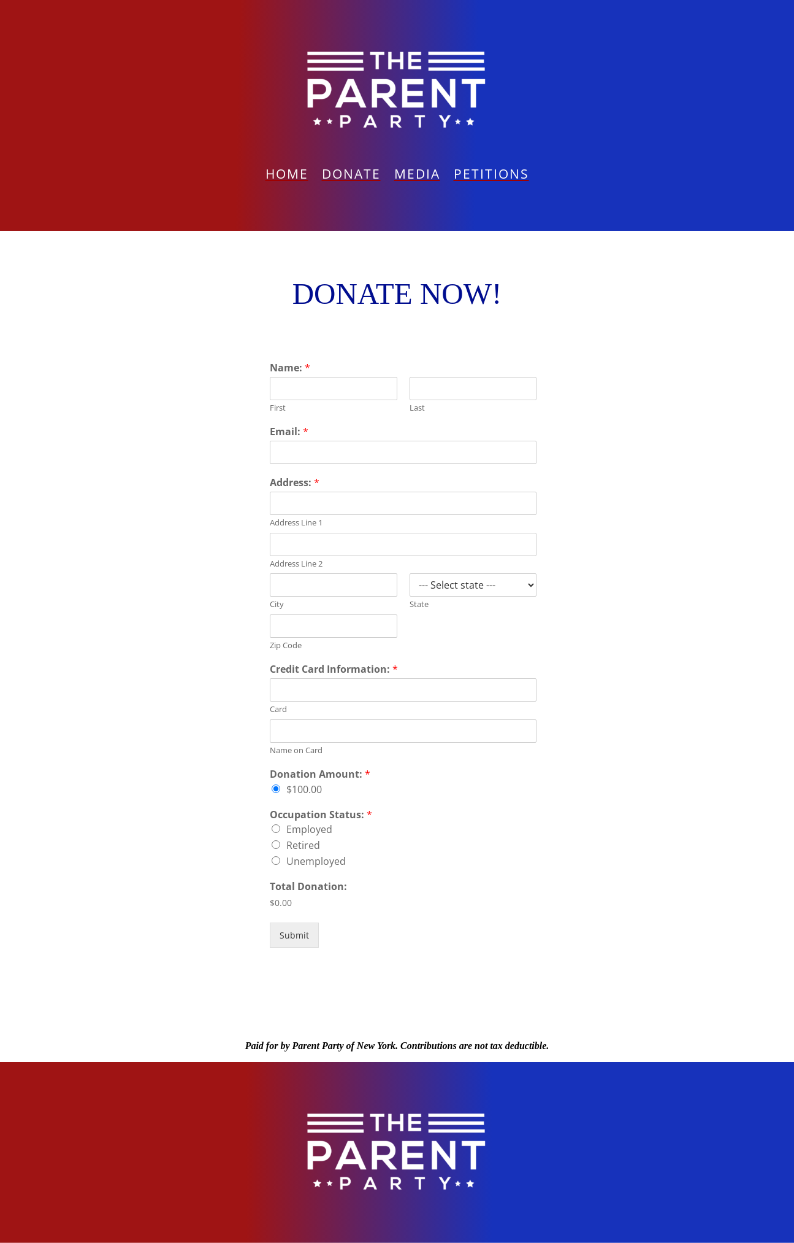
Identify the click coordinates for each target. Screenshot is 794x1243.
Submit (294, 935)
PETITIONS (491, 175)
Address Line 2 (296, 564)
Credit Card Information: (334, 669)
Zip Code (286, 645)
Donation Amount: (320, 774)
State (419, 604)
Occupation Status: (321, 814)
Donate (351, 175)
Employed (309, 829)
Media (417, 175)
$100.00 (304, 789)
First (278, 408)
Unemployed (316, 861)
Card (278, 709)
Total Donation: (308, 886)
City (277, 604)
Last (417, 408)
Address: (294, 482)
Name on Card (296, 750)
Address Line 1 (296, 522)
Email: (289, 431)
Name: (290, 368)
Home (286, 175)
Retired (303, 845)
